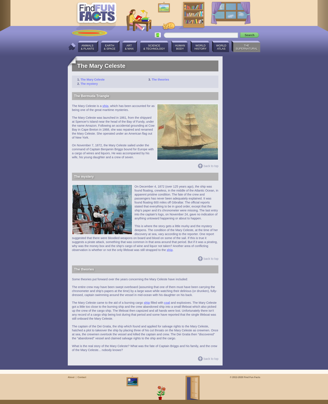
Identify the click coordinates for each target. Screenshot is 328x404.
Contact (82, 377)
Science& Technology (154, 47)
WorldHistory (200, 47)
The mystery (89, 83)
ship (105, 106)
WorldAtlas (221, 47)
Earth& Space (109, 47)
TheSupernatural (247, 47)
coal (167, 302)
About (71, 377)
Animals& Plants (87, 47)
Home (70, 46)
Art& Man (129, 47)
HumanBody (180, 47)
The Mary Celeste (93, 79)
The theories (160, 79)
